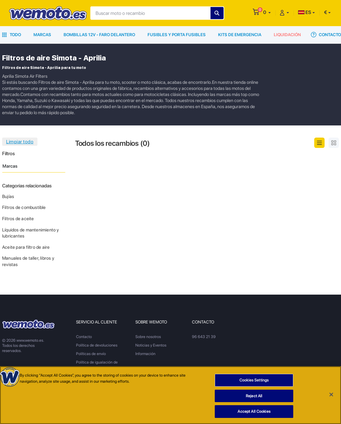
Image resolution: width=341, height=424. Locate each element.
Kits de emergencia (239, 34)
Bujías (8, 196)
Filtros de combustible (24, 207)
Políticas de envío (91, 353)
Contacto (326, 34)
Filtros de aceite (18, 218)
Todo (11, 34)
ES (304, 12)
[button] (267, 12)
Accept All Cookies (254, 411)
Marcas (42, 34)
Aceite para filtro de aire (26, 247)
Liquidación (287, 34)
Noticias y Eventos (150, 345)
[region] (170, 395)
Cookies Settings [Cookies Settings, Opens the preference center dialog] (254, 380)
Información (145, 353)
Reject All (254, 396)
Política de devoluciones (96, 345)
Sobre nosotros (148, 336)
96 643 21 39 (204, 336)
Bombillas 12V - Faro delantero (99, 34)
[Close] (331, 394)
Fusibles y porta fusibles (177, 34)
